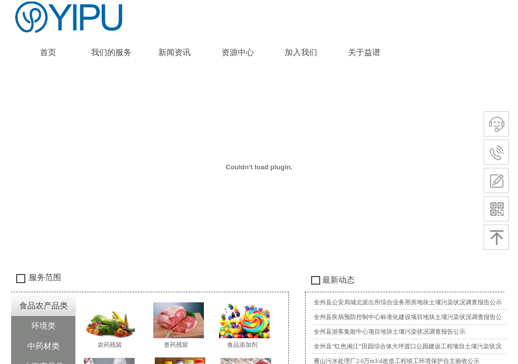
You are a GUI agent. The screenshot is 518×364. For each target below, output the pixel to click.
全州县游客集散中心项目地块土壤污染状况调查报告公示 (389, 331)
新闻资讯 (174, 52)
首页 (48, 52)
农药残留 (110, 344)
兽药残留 (176, 344)
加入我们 (301, 52)
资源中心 (238, 52)
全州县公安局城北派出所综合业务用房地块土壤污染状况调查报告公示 (408, 302)
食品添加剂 (242, 344)
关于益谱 (364, 52)
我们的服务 (111, 52)
